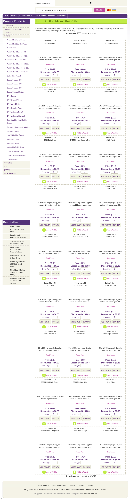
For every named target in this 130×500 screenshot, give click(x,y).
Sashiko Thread (12, 159)
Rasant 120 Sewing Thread (16, 155)
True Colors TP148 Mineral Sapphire (17, 242)
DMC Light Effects (13, 104)
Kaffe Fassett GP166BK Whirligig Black (17, 229)
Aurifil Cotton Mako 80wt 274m (17, 72)
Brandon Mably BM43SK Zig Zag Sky (18, 236)
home (6, 16)
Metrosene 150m (13, 139)
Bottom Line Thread (14, 76)
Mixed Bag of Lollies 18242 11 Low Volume (17, 280)
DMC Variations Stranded (16, 116)
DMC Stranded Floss (14, 108)
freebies (51, 16)
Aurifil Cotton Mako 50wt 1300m (18, 64)
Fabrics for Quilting (13, 29)
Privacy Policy (43, 485)
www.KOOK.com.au (89, 494)
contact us (61, 16)
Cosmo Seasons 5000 (14, 80)
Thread (7, 36)
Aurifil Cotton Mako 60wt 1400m (18, 68)
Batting (7, 170)
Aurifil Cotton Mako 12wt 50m (17, 52)
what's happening (27, 16)
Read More (50, 64)
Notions (7, 33)
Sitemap (90, 485)
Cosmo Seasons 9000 (14, 88)
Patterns (8, 163)
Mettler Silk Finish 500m (15, 147)
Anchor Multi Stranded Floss (17, 44)
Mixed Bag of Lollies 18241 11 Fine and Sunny (17, 272)
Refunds (81, 485)
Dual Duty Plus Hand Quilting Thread (17, 121)
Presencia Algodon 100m (15, 151)
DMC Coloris (11, 96)
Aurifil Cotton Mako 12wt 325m (17, 56)
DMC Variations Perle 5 (15, 112)
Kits (5, 166)
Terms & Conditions (59, 485)
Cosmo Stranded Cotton (15, 92)
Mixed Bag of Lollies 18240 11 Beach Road (17, 264)
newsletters (41, 16)
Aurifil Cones (11, 48)
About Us (14, 16)
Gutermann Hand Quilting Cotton (18, 127)
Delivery (72, 485)
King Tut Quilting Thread (15, 135)
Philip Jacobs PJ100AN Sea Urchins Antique (16, 249)
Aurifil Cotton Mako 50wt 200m (15, 60)
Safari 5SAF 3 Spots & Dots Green (17, 257)
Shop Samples (10, 173)
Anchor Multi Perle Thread (16, 40)
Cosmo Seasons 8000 (14, 84)
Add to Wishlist (49, 84)
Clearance (8, 26)
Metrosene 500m (13, 143)
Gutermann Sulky (13, 131)
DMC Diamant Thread (14, 100)
